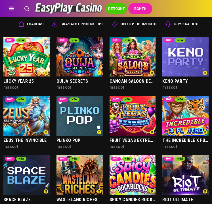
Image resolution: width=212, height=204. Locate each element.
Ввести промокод (134, 24)
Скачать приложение (78, 24)
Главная (30, 24)
